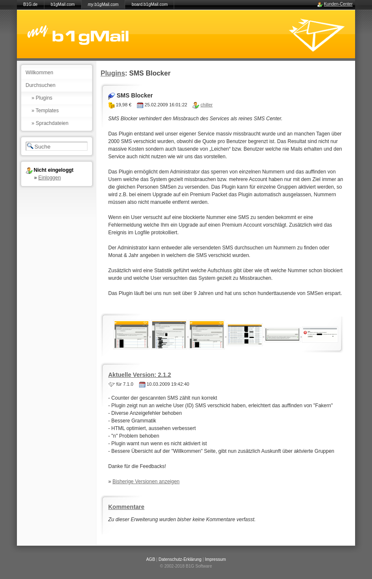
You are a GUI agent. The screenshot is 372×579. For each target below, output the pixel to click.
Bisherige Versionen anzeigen (146, 481)
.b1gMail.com (103, 4)
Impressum (215, 559)
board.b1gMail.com (149, 4)
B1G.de (30, 4)
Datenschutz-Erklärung (180, 559)
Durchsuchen (41, 85)
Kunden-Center (338, 4)
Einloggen (49, 178)
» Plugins (42, 98)
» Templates (45, 111)
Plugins (113, 73)
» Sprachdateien (50, 123)
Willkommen (39, 73)
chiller (206, 104)
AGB (150, 559)
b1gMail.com (63, 4)
